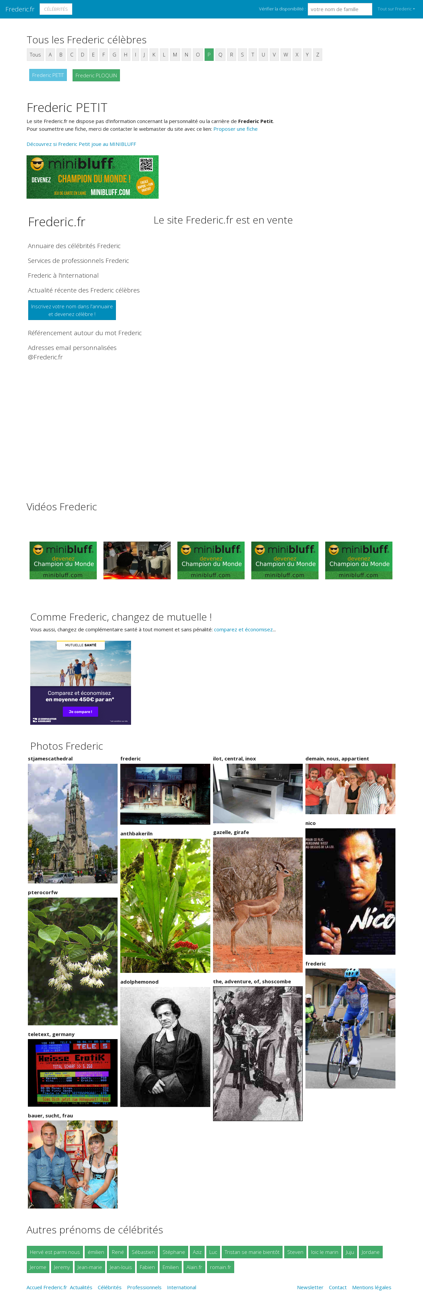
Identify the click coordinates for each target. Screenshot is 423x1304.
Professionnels (144, 1287)
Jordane (371, 1252)
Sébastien (143, 1252)
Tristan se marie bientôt (252, 1252)
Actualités (81, 1287)
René (118, 1252)
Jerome (38, 1267)
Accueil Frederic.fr (47, 1287)
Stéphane (174, 1252)
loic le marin (324, 1252)
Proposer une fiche (235, 128)
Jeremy (62, 1267)
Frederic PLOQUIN (96, 75)
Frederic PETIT (48, 75)
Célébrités (56, 9)
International (181, 1287)
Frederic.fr (20, 9)
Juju (350, 1252)
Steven (295, 1252)
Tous (35, 54)
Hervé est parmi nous (55, 1252)
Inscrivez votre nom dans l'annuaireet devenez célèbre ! (72, 310)
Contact (338, 1287)
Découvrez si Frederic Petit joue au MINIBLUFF (81, 144)
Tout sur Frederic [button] (395, 9)
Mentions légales (371, 1287)
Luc (213, 1252)
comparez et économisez (243, 629)
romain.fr (220, 1267)
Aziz (197, 1252)
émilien (96, 1252)
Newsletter (310, 1287)
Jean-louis (121, 1267)
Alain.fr (194, 1267)
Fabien (147, 1267)
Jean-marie (90, 1267)
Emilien (171, 1267)
